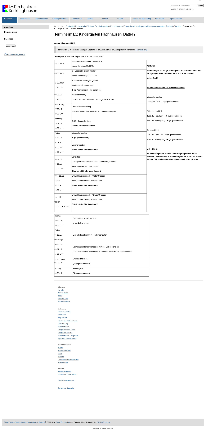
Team (60, 295)
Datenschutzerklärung (142, 19)
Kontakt (105, 19)
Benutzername (10, 32)
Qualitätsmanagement (66, 380)
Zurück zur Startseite (66, 388)
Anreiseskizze (63, 293)
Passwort (8, 39)
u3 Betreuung (63, 324)
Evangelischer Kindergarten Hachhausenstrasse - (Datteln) (148, 26)
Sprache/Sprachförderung (67, 339)
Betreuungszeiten (64, 312)
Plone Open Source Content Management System (24, 422)
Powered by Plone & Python (103, 428)
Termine (177, 26)
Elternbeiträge (63, 362)
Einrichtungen (116, 26)
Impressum (159, 19)
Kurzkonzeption (63, 327)
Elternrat (61, 356)
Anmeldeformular (64, 301)
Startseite (8, 19)
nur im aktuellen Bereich (183, 9)
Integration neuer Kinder (66, 330)
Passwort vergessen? (14, 54)
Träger (60, 347)
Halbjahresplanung (65, 371)
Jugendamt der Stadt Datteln (68, 359)
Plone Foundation (63, 422)
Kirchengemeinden (60, 19)
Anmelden (8, 27)
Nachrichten (24, 19)
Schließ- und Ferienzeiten (67, 374)
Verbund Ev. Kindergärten (98, 26)
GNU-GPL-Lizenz (104, 422)
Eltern (60, 353)
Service (90, 19)
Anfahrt (120, 19)
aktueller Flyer (63, 298)
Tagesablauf (62, 318)
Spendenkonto (176, 19)
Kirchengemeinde (64, 350)
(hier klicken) (141, 50)
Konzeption (62, 315)
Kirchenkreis (76, 19)
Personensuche (41, 19)
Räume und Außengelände (67, 321)
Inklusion (69, 333)
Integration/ (62, 333)
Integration (74, 336)
